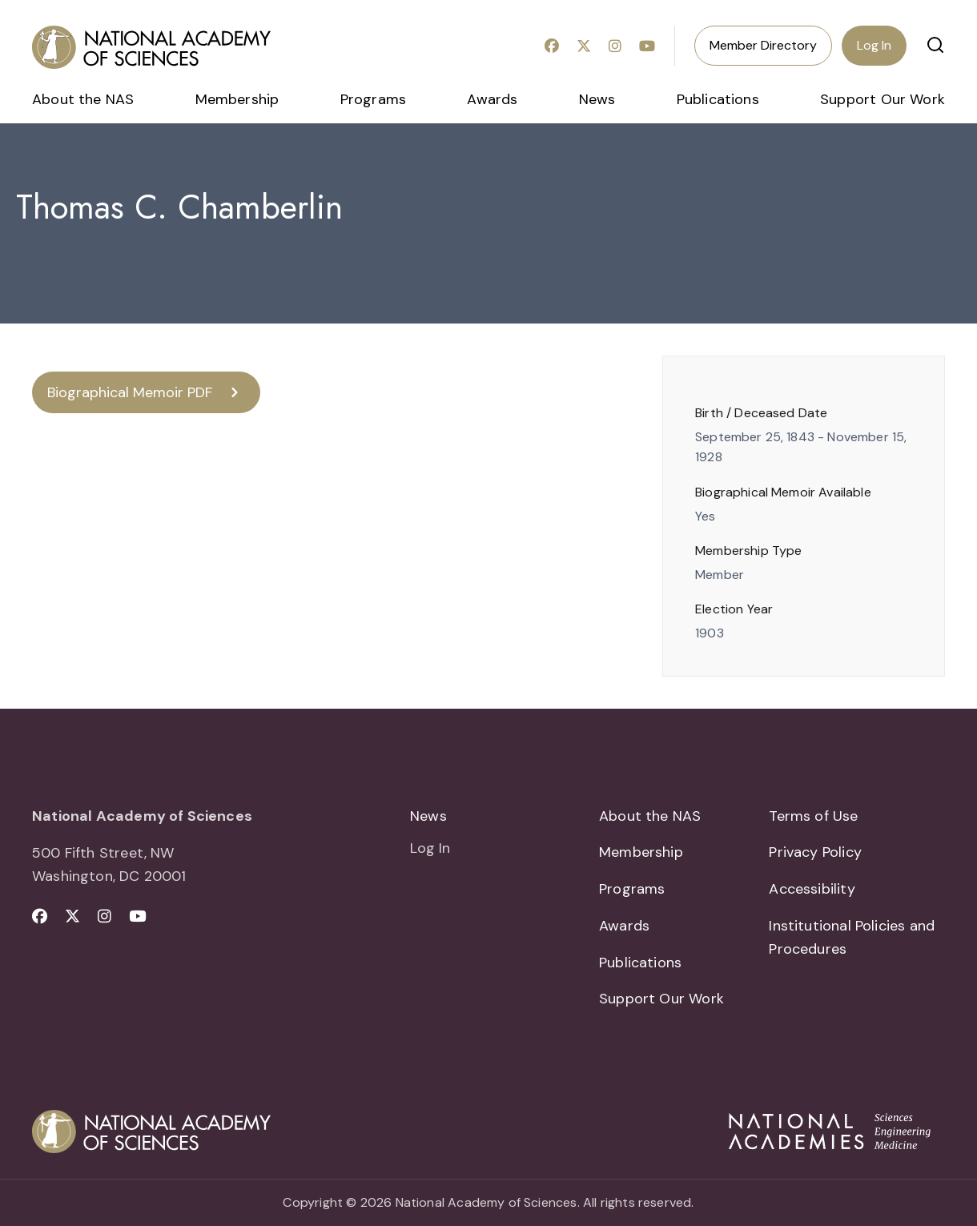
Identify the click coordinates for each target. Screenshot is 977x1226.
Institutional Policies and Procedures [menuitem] (852, 937)
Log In (874, 45)
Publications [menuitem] (718, 99)
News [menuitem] (597, 99)
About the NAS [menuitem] (83, 99)
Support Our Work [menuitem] (882, 99)
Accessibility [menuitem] (811, 888)
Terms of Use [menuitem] (813, 816)
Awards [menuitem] (492, 99)
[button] (935, 44)
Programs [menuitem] (373, 99)
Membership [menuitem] (237, 99)
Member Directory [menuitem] (763, 45)
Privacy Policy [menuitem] (815, 852)
